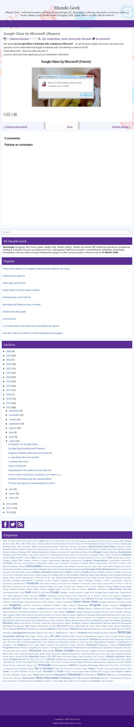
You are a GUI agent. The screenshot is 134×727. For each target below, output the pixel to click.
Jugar (111, 612)
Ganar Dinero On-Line (120, 589)
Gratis (42, 595)
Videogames (59, 674)
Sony (65, 659)
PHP (39, 642)
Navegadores (20, 632)
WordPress (39, 681)
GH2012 (36, 592)
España (64, 580)
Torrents (70, 669)
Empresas (117, 577)
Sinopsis (101, 656)
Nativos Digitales (124, 629)
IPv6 (16, 612)
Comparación (76, 560)
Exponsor (127, 580)
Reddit (44, 651)
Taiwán (12, 665)
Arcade (128, 547)
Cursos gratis (57, 566)
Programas (8, 647)
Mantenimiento (78, 620)
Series (59, 656)
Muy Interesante (86, 629)
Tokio (57, 669)
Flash (67, 586)
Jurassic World (14, 615)
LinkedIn (42, 618)
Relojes (79, 651)
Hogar (118, 598)
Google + (64, 592)
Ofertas (40, 636)
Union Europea (77, 671)
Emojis (101, 577)
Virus (113, 674)
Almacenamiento (92, 544)
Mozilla (31, 629)
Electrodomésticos (77, 577)
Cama (35, 555)
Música (74, 628)
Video (36, 674)
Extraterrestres (19, 583)
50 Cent (72, 541)
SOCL (42, 659)
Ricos (17, 654)
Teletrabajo (93, 665)
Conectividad (114, 560)
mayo (12, 441)
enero (12, 497)
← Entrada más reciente (15, 126)
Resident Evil (113, 651)
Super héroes (70, 662)
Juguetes (119, 612)
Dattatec (118, 566)
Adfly (122, 541)
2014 (8, 403)
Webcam (17, 678)
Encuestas (7, 580)
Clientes (115, 558)
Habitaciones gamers (14, 275)
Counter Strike (87, 563)
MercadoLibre (18, 626)
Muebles (43, 629)
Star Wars (121, 659)
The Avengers (125, 665)
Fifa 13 (113, 583)
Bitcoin (78, 552)
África (18, 544)
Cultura (22, 566)
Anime (35, 546)
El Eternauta (39, 578)
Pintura (51, 642)
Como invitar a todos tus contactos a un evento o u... (35, 474)
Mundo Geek (67, 8)
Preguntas (81, 645)
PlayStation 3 (111, 642)
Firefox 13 (51, 586)
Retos (5, 654)
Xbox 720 (77, 681)
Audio (81, 549)
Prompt (17, 648)
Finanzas (35, 586)
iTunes (55, 612)
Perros (111, 639)
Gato (16, 592)
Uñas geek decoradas (14, 283)
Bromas (114, 552)
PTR (61, 647)
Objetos (33, 636)
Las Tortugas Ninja (92, 615)
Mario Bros (109, 620)
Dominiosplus (29, 575)
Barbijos (6, 552)
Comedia (27, 560)
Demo (36, 569)
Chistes (45, 557)
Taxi (35, 665)
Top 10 (63, 668)
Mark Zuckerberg (123, 620)
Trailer (6, 671)
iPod (12, 612)
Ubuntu (67, 671)
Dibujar (29, 572)
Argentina (7, 549)
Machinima (20, 620)
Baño (128, 549)
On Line (55, 636)
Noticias (124, 632)
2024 (8, 360)
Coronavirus (65, 563)
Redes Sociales (65, 650)
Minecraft (80, 626)
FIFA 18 (128, 583)
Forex (73, 586)
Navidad (31, 633)
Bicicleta (62, 552)
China (33, 557)
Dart (89, 566)
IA (99, 602)
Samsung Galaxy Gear (101, 654)
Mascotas (37, 623)
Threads (23, 668)
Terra (111, 665)
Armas (16, 549)
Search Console (15, 656)
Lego (123, 615)
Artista (35, 549)
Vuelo (119, 675)
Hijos (83, 599)
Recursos (35, 650)
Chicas (27, 558)
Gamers (92, 589)
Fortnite (93, 586)
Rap (101, 648)
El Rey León (50, 578)
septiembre (15, 423)
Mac (5, 620)
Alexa (78, 544)
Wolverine (25, 681)
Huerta (59, 602)
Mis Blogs (90, 626)
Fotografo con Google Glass (23, 444)
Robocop (23, 654)
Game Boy (65, 589)
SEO (54, 656)
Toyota (84, 669)
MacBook (11, 620)
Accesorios (81, 541)
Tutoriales (48, 671)
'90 (9, 541)
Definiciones (28, 569)
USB (112, 671)
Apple (106, 546)
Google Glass (53, 38)
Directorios (77, 572)
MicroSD (52, 626)
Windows (95, 678)
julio (11, 432)
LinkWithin (51, 618)
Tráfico (128, 669)
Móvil (20, 628)
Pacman (7, 639)
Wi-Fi (74, 678)
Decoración (8, 569)
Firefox (43, 586)
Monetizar (126, 626)
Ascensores (44, 549)
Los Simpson (86, 618)
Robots (31, 654)
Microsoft (86, 38)
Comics (44, 560)
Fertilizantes (85, 583)
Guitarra (116, 596)
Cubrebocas (13, 566)
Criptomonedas (101, 563)
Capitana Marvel (69, 555)
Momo (110, 626)
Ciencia (89, 557)
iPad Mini (72, 608)
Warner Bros (8, 678)
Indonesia (72, 605)
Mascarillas (26, 623)
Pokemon (22, 644)
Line (23, 618)
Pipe (57, 642)
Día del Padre (18, 572)
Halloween (16, 598)
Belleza (35, 552)
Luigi (122, 618)
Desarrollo (79, 569)
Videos (101, 674)
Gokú (47, 592)
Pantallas (53, 639)
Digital (55, 572)
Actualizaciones (113, 541)
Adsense (6, 544)
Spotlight (111, 659)
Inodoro (105, 605)
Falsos (47, 583)
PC (87, 639)
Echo (110, 575)
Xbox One (86, 681)
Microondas (43, 626)
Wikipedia (85, 678)
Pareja (64, 639)
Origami (100, 636)
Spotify (104, 659)
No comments (103, 38)
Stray (24, 662)
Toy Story (77, 669)
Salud (64, 654)
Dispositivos (126, 572)
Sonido (59, 659)
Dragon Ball (46, 575)
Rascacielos (119, 648)
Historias (98, 598)
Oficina (47, 636)
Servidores (67, 656)
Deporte (43, 569)
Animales (27, 547)
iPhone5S (127, 608)
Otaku (121, 636)
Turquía (38, 671)
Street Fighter (32, 662)
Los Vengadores (99, 618)
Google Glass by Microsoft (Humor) (32, 33)
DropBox (75, 575)
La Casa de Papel (59, 615)
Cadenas (7, 555)
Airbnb (56, 544)
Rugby (48, 654)
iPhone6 (6, 612)
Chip (39, 558)
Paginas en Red (75, 723)
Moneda (117, 626)
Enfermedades (27, 580)
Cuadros (122, 563)
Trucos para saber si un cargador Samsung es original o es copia (36, 268)
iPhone (80, 608)
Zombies (110, 681)
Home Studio (9, 318)
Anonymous (45, 546)
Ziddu (103, 681)
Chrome (60, 557)
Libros (18, 617)
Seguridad (33, 656)
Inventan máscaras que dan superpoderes (30, 479)
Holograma (126, 599)
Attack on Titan (71, 549)
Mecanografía (58, 623)
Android (6, 546)
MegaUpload (96, 623)
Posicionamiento (62, 645)
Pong (37, 645)
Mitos (98, 626)
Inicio (70, 126)
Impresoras (37, 605)
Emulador (127, 578)
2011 (8, 508)
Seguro (43, 656)
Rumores (56, 654)
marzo (12, 493)
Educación (28, 577)
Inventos (41, 608)
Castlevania (116, 555)
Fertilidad (75, 583)
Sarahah (127, 654)
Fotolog (109, 586)
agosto (13, 428)
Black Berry (88, 552)
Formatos (80, 586)
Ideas (103, 602)
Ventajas (15, 674)
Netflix (59, 633)
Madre (28, 620)
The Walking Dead (10, 669)
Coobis (51, 563)
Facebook (32, 583)
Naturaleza (7, 633)
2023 (8, 364)
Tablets (128, 662)
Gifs (44, 38)
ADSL (13, 544)
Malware (46, 620)
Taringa (29, 665)
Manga (68, 620)
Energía (16, 580)
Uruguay (106, 671)
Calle (30, 555)
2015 (8, 398)
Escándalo (39, 580)
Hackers (6, 598)
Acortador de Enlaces (97, 541)
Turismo (31, 671)
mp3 (37, 629)
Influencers (83, 605)
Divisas (6, 575)
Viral (108, 674)
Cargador (94, 555)
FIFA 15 (120, 583)
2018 (8, 386)
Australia (88, 549)
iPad (65, 608)
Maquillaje (89, 620)
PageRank (27, 639)
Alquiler (102, 544)
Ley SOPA (7, 617)
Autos (104, 549)
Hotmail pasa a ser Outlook (17, 297)
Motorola (13, 629)
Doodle (38, 575)
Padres (19, 639)
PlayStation (99, 642)
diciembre (14, 410)
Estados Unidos (76, 580)
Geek (28, 592)
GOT (5, 596)
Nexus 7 (66, 633)
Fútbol (36, 589)
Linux (59, 617)
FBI (60, 583)
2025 (8, 355)
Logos (65, 617)
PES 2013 (12, 642)
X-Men (55, 681)
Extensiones (8, 583)
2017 (8, 390)
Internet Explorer (29, 608)
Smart (6, 659)
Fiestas (106, 583)
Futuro (43, 589)
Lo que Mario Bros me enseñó (23, 457)
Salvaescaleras (74, 654)
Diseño (86, 572)
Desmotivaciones (105, 569)
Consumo (17, 563)
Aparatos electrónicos (78, 547)
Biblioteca (54, 552)
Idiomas (111, 602)
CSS (110, 563)
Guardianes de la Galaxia (88, 596)
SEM (49, 656)
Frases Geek (125, 586)
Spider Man (88, 659)
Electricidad (61, 577)
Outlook (128, 636)
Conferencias (125, 560)
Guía (110, 596)
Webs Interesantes (48, 678)
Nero (46, 633)
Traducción (108, 669)
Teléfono (73, 665)
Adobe (128, 541)
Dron (68, 575)
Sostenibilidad (75, 659)
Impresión (27, 605)
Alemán (63, 544)
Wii (79, 678)
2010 (8, 512)
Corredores (75, 563)
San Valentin (117, 654)
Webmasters (28, 678)
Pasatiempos (73, 639)
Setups (75, 656)
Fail (41, 583)
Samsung (85, 654)
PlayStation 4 (124, 642)
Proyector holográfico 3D (31, 648)
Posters (73, 645)
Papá (59, 639)
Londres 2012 (74, 618)
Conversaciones (28, 563)
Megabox (85, 623)
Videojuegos (75, 674)
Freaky (5, 589)
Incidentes (56, 605)
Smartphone (15, 659)
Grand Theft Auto (30, 596)
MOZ (25, 629)
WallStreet (126, 674)
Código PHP (17, 560)
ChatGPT (19, 557)
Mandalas (60, 620)
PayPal (82, 639)
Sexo (81, 656)
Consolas (7, 563)
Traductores (119, 668)
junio (11, 436)
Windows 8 (117, 678)
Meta (27, 626)
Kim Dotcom (28, 615)
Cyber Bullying (70, 566)
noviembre (14, 415)
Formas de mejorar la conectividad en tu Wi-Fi (31, 483)
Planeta (63, 642)
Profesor (112, 645)
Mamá (53, 620)
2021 (8, 373)
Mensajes (7, 626)
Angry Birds (16, 547)
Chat (12, 557)
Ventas (23, 675)
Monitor (6, 629)
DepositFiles (53, 569)
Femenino (67, 583)
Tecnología (44, 665)
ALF (82, 544)
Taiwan (6, 665)
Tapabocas (21, 665)
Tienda (30, 668)
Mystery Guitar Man (102, 629)
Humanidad (67, 602)
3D (67, 541)
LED (119, 615)
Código (6, 560)
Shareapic (88, 656)
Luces (109, 618)
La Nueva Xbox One (18, 461)
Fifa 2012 (7, 586)
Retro (11, 654)
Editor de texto (16, 578)
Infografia (95, 605)
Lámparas (71, 615)
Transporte (14, 671)
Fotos (116, 586)
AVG (115, 549)
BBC (29, 552)
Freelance (14, 589)
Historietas (109, 598)
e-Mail (82, 575)
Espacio (56, 580)
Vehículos (7, 675)
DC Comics (126, 566)
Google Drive (89, 592)
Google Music (125, 592)
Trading (99, 669)
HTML (44, 602)
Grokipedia (52, 596)
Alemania (71, 544)
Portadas (50, 645)
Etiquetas (98, 580)
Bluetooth (106, 552)
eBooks (103, 575)
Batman (23, 552)
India (64, 605)
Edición (6, 578)
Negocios (40, 633)
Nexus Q (74, 633)
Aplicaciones (95, 546)
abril (11, 489)
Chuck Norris (71, 557)
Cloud (122, 558)
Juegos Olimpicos (84, 612)
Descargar (90, 569)
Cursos (46, 566)
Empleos (108, 578)
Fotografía (101, 586)
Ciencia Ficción (100, 558)
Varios (128, 671)
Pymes (88, 648)
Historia (90, 598)
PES (126, 639)
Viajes (29, 675)
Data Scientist (108, 566)
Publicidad (68, 647)
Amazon (110, 544)
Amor (117, 543)
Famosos (54, 583)
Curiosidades (34, 566)
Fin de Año (25, 586)
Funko (22, 589)
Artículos (28, 549)
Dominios (18, 575)
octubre (13, 419)
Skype (128, 656)
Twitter (60, 671)
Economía (126, 575)
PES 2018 (21, 642)
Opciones (79, 636)
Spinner (97, 659)
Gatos (21, 592)
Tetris (116, 665)
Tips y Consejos (44, 668)
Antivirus (64, 546)
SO (28, 659)
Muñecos (66, 629)
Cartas (101, 555)
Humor (64, 38)
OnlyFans (64, 636)
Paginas (36, 639)
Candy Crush (44, 555)
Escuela (47, 580)
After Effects (27, 544)
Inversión (51, 608)
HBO (64, 599)
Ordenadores (90, 636)
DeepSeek (18, 569)
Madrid (34, 620)
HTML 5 (51, 602)
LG (14, 618)
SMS (24, 659)
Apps (113, 546)
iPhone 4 (89, 608)
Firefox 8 (60, 586)
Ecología (117, 575)
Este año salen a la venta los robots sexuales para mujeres (32, 333)
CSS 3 (115, 563)
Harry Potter (38, 598)
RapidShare (108, 648)
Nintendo (83, 632)
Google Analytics (76, 592)
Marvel (17, 623)
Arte (22, 549)
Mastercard (46, 623)
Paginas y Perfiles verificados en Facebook (30, 453)
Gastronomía (8, 592)
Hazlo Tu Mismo (53, 598)
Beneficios (44, 552)
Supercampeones (100, 662)
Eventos (107, 580)
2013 (8, 407)
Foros (87, 586)
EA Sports (90, 575)
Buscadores (125, 552)
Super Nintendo (84, 662)
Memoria (115, 623)
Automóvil (97, 549)
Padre (13, 639)
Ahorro (49, 543)
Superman (112, 662)
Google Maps (113, 592)
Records (25, 651)
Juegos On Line (101, 612)
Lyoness (128, 618)
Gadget (50, 589)
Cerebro (6, 558)
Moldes (104, 626)
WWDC (48, 681)
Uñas (86, 671)
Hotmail (38, 602)
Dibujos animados (42, 572)
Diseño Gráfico (97, 572)
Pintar (44, 642)
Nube (27, 636)
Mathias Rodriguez (19, 38)
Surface (121, 662)
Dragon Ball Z (59, 575)
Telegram (83, 665)
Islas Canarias (45, 612)
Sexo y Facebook (17, 466)
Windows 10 (106, 678)
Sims (95, 656)
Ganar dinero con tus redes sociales (21, 290)
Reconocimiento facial (12, 651)
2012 (8, 504)
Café (14, 555)
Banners (122, 549)
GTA (74, 596)
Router (42, 654)
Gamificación (102, 589)
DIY (11, 575)
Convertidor (41, 563)
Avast (110, 549)
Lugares (115, 618)
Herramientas (73, 598)
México (34, 626)
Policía (31, 645)
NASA (114, 629)
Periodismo (104, 639)
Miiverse (71, 626)
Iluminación (120, 602)
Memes (106, 623)
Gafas (57, 589)
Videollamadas (89, 675)
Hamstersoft (27, 599)
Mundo (59, 629)
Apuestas (121, 547)
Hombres (6, 602)
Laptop (79, 615)
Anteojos (55, 547)
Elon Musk (91, 577)
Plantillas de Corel (76, 642)
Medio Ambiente (73, 623)
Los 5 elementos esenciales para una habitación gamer (31, 326)
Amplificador (126, 544)
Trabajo (92, 668)
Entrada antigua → (121, 126)
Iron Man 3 (33, 612)
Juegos (70, 611)
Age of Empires (38, 544)
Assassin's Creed (56, 549)
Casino (108, 555)
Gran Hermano (15, 596)
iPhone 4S (100, 608)
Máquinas (99, 620)
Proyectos (45, 648)
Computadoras (100, 560)
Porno (43, 645)
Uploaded (94, 671)
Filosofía (16, 586)
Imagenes (15, 605)
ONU (72, 636)
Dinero (68, 572)
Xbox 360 (68, 681)
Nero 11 (52, 633)
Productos (103, 645)
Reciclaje (127, 648)
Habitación (126, 596)
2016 (8, 394)
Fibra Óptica (96, 583)
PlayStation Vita (9, 645)
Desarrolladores (65, 569)
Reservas (102, 651)
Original (114, 636)
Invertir (59, 608)
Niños (91, 633)
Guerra (104, 596)
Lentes (128, 615)
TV (54, 671)
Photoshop (31, 642)
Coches (128, 558)
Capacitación (56, 555)
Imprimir (47, 605)
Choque (52, 558)
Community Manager (59, 560)
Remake (85, 651)
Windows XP (15, 681)
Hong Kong (29, 602)
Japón (62, 612)
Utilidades (119, 671)
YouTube (95, 681)
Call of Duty (22, 555)
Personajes (119, 639)
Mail (40, 620)
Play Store (89, 642)
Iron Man (23, 612)
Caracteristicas (83, 555)
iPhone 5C (110, 608)
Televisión (104, 665)
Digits (61, 572)
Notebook (113, 633)
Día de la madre (121, 569)
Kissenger (39, 615)
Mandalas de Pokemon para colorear (22, 304)
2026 (8, 351)
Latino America (109, 615)
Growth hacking (64, 596)
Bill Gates (70, 552)
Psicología (54, 648)
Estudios (89, 580)
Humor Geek (75, 38)
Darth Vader (97, 566)
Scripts (5, 656)
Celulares (126, 554)
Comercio (35, 560)
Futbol (29, 589)
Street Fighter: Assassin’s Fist (52, 662)
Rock (37, 654)
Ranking (95, 647)
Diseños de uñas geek (14, 311)
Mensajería (126, 623)
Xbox (61, 681)
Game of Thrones (79, 589)
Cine (109, 557)
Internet (16, 608)
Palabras (44, 639)
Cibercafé (81, 558)
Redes (51, 651)
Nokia (97, 633)
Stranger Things (15, 662)
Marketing (8, 623)
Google (54, 592)
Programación (124, 644)
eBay (98, 575)
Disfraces (109, 572)
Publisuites (79, 647)
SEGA (25, 656)
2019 (8, 381)
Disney (117, 572)
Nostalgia (105, 633)
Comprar (87, 560)
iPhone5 (119, 608)
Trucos (23, 671)
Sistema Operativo (115, 656)
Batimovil (14, 552)
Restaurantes (125, 651)
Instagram (114, 605)
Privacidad (91, 644)
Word (31, 681)
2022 (8, 368)
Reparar (93, 651)
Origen (107, 636)
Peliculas (94, 639)
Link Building (32, 617)
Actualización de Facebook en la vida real (29, 470)
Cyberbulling (82, 566)
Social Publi (35, 659)
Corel (56, 563)
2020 (8, 377)
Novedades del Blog (13, 636)
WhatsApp (66, 678)
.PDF (5, 541)
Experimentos (116, 580)
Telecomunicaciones (60, 665)
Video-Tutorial (46, 674)
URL (100, 671)
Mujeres (51, 628)
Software (50, 659)
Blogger (97, 552)
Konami (47, 615)
